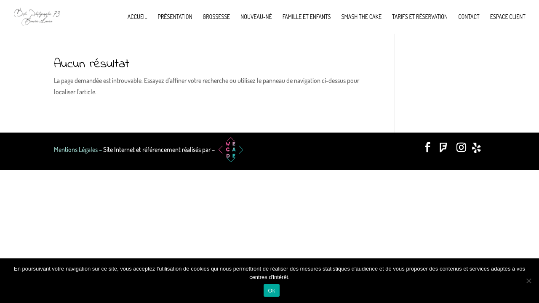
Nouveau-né (256, 17)
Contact (469, 17)
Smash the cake (362, 17)
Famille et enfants (307, 17)
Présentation (175, 17)
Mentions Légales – (78, 149)
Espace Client (508, 17)
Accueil (137, 17)
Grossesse (216, 17)
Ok (271, 290)
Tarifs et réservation (420, 17)
